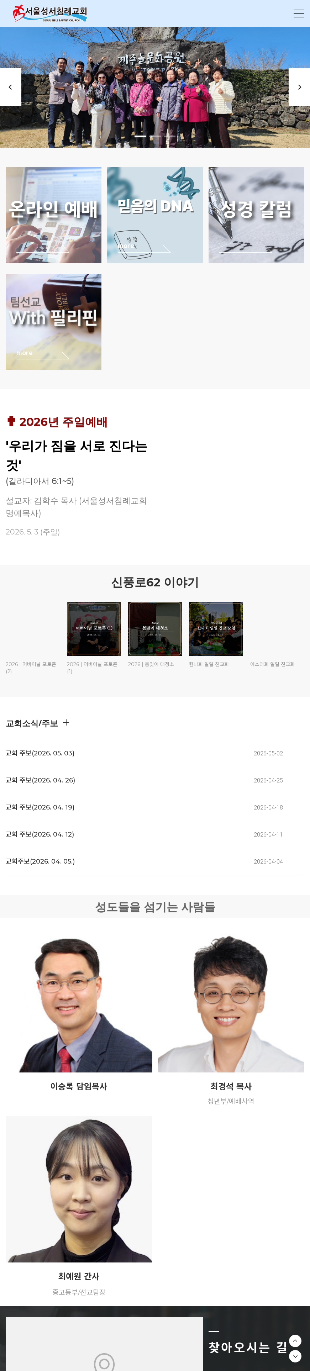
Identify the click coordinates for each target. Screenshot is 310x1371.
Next (299, 87)
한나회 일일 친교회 (209, 664)
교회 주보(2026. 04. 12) (40, 834)
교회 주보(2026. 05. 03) (40, 753)
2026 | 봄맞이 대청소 (151, 664)
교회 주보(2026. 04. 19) (40, 807)
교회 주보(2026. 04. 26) (40, 780)
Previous (10, 87)
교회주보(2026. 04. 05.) (40, 861)
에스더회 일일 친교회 (272, 664)
